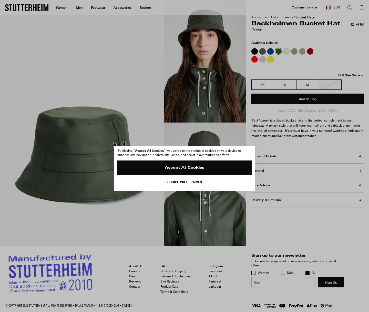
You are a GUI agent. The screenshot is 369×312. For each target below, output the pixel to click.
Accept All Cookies (184, 167)
